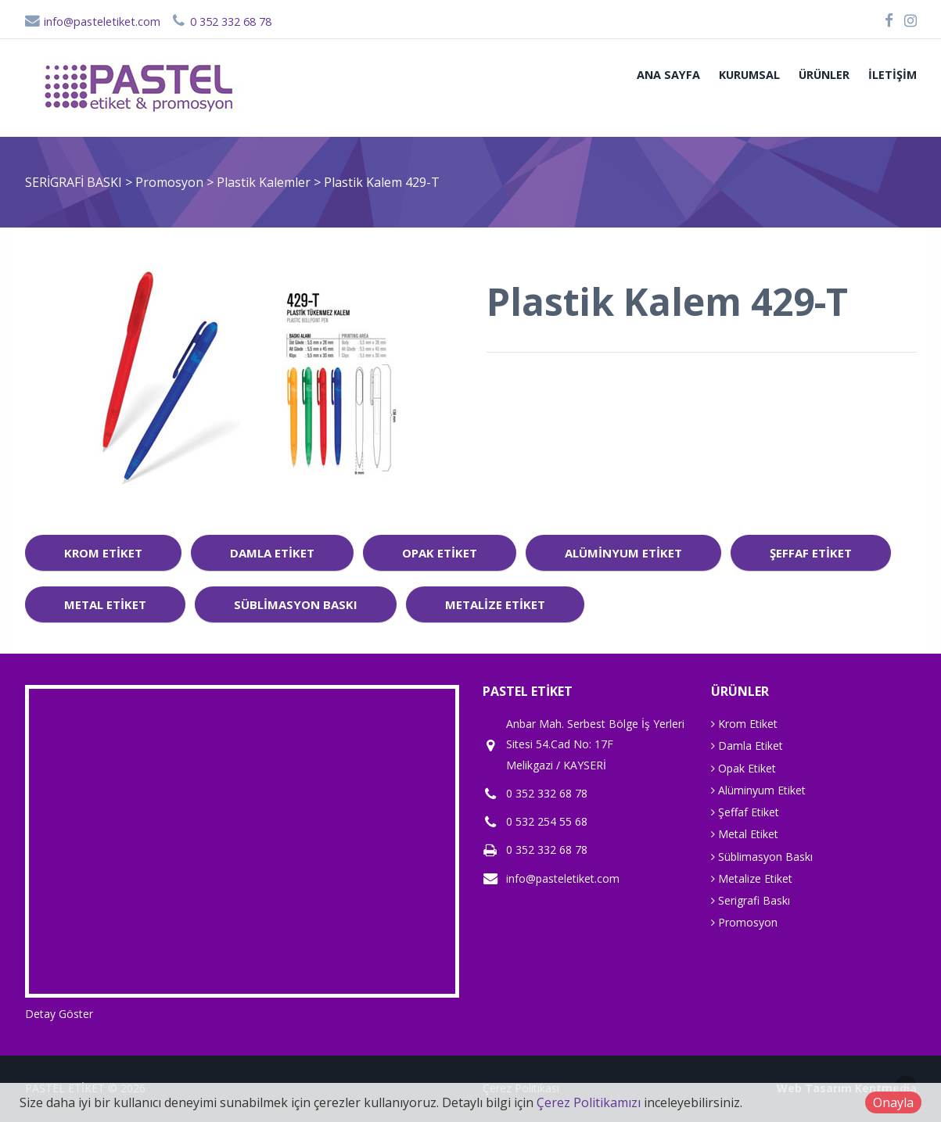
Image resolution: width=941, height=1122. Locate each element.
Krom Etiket (103, 553)
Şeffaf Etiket (811, 553)
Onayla (893, 1102)
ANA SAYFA (668, 74)
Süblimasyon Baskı (295, 604)
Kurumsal (749, 74)
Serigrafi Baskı (750, 900)
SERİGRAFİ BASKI (73, 182)
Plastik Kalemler (265, 182)
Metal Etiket (105, 604)
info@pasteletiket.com (92, 21)
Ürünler (824, 74)
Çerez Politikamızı (589, 1102)
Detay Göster (59, 1013)
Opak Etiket (439, 553)
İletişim (892, 74)
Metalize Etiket (495, 604)
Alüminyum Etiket (623, 553)
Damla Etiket (272, 553)
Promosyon (171, 182)
